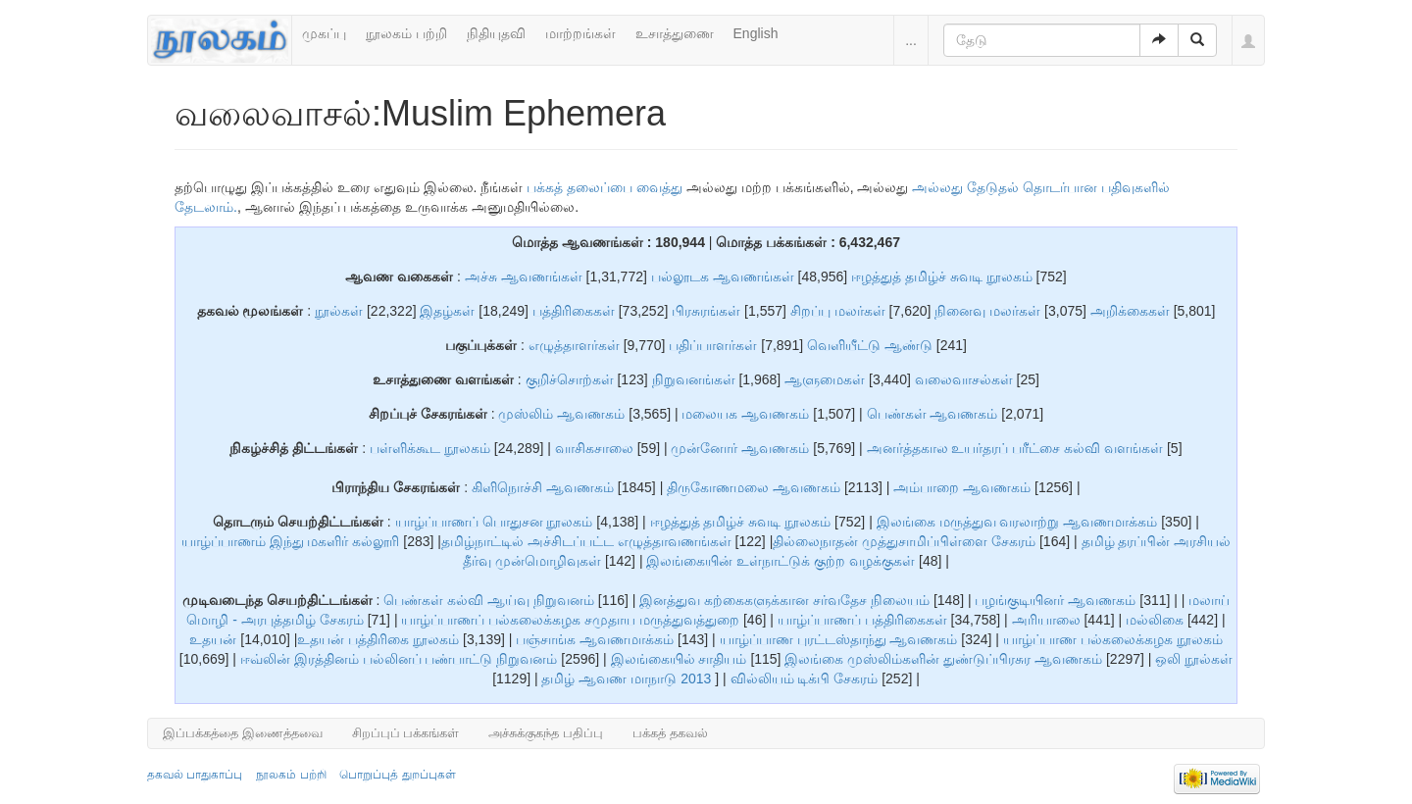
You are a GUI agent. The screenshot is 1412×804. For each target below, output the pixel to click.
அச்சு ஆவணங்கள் (523, 276)
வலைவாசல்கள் (964, 379)
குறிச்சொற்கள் (570, 379)
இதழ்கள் (447, 311)
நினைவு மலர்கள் (987, 311)
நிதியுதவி (496, 33)
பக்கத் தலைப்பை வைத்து (604, 187)
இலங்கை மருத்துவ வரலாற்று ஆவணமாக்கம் (1017, 521)
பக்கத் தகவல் (670, 733)
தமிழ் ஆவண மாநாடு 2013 (628, 678)
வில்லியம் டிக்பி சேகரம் (806, 678)
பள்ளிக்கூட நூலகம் (430, 448)
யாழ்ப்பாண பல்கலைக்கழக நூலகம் (1113, 639)
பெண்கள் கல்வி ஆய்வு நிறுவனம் (490, 600)
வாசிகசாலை (596, 448)
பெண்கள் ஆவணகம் (932, 414)
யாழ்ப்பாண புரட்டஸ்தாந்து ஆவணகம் (841, 639)
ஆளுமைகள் (824, 379)
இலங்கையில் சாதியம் (681, 659)
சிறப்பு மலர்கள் (837, 311)
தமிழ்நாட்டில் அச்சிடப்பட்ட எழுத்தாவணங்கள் (588, 541)
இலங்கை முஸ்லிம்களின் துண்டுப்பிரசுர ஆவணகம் (945, 659)
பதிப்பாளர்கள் (713, 345)
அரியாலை (1048, 620)
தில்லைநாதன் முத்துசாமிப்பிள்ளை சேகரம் (906, 541)
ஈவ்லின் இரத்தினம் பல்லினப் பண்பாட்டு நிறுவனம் (400, 659)
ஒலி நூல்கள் (1194, 659)
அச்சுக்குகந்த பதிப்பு (545, 733)
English (756, 33)
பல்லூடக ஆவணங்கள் (722, 276)
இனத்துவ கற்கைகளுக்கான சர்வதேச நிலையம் (786, 600)
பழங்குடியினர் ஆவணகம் (1055, 600)
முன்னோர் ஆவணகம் (740, 448)
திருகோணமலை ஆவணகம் (755, 487)
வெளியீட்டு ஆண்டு (870, 345)
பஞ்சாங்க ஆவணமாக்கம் (597, 639)
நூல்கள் (339, 311)
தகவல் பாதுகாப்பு (194, 774)
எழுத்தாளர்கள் (574, 345)
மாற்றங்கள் (580, 33)
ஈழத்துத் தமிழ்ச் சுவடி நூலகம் (943, 276)
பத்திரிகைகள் (573, 311)
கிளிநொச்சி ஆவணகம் (545, 487)
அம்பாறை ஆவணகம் (963, 487)
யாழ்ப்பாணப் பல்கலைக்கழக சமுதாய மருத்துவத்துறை (572, 620)
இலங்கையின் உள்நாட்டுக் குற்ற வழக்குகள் (782, 561)
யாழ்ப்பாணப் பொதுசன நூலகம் (496, 521)
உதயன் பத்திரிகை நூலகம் (378, 639)
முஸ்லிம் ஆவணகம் (561, 414)
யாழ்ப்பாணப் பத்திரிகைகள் (864, 620)
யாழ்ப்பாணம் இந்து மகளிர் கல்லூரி (292, 541)
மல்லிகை (1156, 620)
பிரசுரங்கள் (706, 311)
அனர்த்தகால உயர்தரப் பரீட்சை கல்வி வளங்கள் (1015, 448)
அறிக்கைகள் (1130, 311)
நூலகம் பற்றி (406, 33)
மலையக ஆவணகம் (745, 414)
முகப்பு (324, 33)
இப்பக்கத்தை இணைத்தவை (243, 733)
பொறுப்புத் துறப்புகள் (397, 774)
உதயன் (212, 639)
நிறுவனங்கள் (693, 379)
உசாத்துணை (674, 33)
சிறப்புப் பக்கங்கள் (406, 733)
